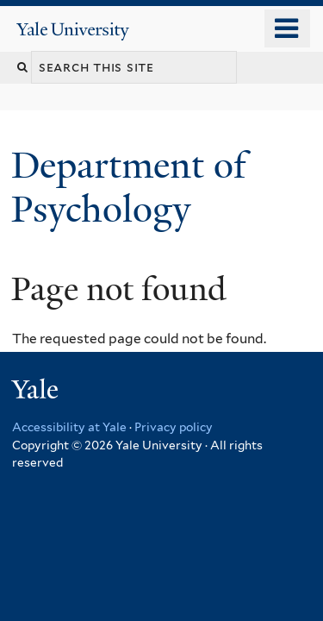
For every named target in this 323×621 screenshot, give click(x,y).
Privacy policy (173, 427)
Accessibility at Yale (69, 427)
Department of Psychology (128, 186)
